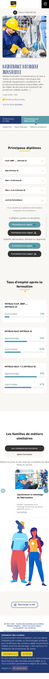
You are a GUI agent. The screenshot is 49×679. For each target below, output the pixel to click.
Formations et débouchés (31, 120)
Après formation (24, 454)
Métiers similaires (38, 127)
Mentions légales (14, 626)
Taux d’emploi (20, 127)
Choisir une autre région (31, 626)
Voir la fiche (22, 512)
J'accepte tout (10, 654)
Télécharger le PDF (26, 604)
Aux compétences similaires (24, 448)
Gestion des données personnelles (30, 624)
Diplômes (7, 127)
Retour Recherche (27, 12)
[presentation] (46, 490)
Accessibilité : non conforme (24, 628)
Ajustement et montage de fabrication (30, 496)
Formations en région (22, 224)
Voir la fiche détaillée (13, 104)
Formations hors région (22, 233)
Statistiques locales (8, 120)
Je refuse (26, 654)
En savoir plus (20, 668)
